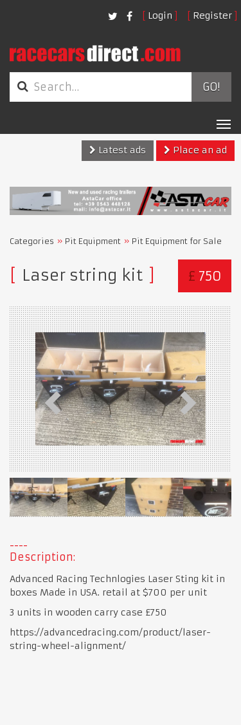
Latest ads (117, 150)
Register (212, 15)
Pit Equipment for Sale (177, 241)
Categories (32, 241)
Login (160, 15)
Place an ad (195, 150)
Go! (211, 86)
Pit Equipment (93, 241)
